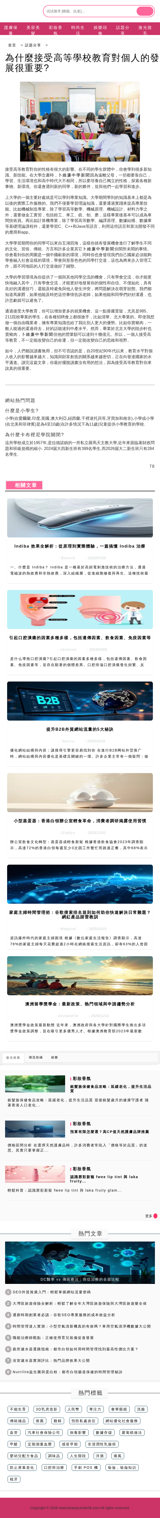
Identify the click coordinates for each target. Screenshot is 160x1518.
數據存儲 (104, 1432)
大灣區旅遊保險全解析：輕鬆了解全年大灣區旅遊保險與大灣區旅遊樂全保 (76, 1303)
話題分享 (33, 45)
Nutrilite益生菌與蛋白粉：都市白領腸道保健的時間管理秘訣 (64, 1372)
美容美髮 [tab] (33, 30)
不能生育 (18, 1409)
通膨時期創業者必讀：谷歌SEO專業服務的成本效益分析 (60, 1315)
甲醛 (14, 1444)
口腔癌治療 (54, 1467)
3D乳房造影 (47, 1409)
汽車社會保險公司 (44, 1432)
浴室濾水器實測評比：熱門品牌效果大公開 (47, 1360)
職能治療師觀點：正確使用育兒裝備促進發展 (49, 1338)
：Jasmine (65, 650)
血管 (14, 1432)
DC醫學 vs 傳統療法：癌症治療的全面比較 (80, 1279)
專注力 (95, 1409)
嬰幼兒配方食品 (24, 1456)
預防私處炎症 (83, 1421)
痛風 (118, 1456)
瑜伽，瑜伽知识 (122, 1467)
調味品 (54, 1456)
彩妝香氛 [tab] (56, 30)
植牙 (14, 1479)
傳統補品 (18, 1421)
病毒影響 (78, 1432)
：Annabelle (65, 1016)
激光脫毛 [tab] (145, 30)
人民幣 (73, 1409)
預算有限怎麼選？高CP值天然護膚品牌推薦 (109, 1132)
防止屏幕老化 (22, 1467)
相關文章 (24, 485)
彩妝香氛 (82, 1078)
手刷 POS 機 (86, 1467)
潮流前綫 (36, 1057)
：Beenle (64, 558)
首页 (12, 45)
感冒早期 (70, 1444)
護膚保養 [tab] (11, 30)
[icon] (155, 1215)
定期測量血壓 (40, 1444)
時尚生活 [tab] (78, 30)
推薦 (40, 1421)
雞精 (58, 1421)
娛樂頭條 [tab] (100, 30)
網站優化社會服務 (122, 1421)
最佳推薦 (13, 1057)
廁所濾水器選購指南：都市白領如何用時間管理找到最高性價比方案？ (72, 1349)
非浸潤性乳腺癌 (102, 1444)
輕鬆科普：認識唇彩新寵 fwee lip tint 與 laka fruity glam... (65, 1190)
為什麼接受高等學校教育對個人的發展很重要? (82, 63)
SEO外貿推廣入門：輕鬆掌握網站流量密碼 (48, 1292)
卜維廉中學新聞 (74, 175)
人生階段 (78, 1456)
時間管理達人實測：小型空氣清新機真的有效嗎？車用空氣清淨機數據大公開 (78, 1326)
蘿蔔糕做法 (132, 1432)
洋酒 (100, 1456)
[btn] (145, 11)
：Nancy (65, 741)
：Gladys (64, 833)
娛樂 (54, 1057)
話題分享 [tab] (123, 30)
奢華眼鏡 (119, 1409)
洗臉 (141, 1409)
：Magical (64, 929)
